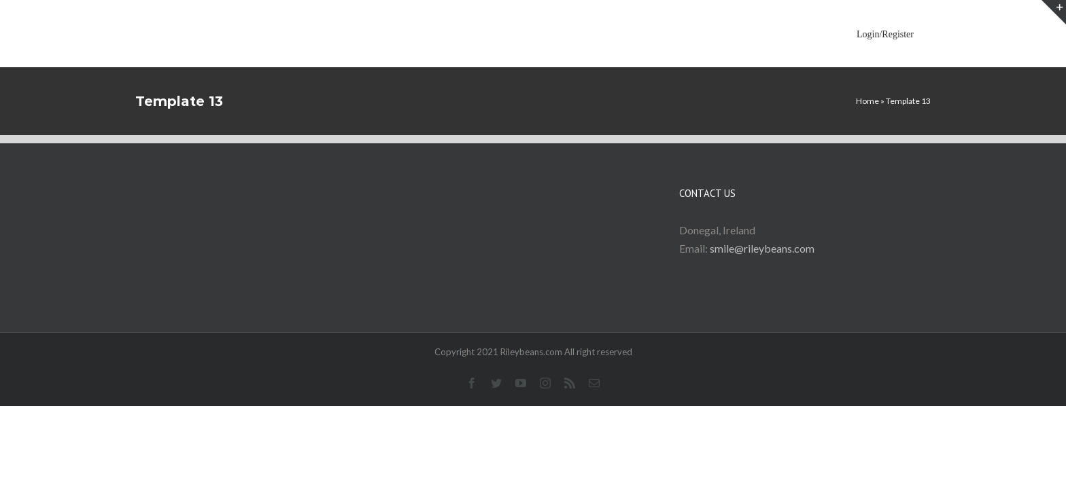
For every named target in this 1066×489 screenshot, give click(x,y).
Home (867, 101)
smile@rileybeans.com (762, 248)
